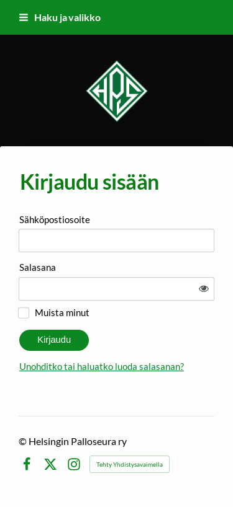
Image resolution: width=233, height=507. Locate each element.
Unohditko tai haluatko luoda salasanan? (101, 366)
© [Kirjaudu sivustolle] (24, 441)
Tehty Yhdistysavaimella (129, 464)
